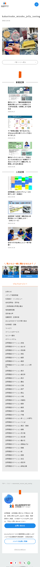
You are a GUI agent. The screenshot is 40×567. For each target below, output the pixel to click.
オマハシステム (11, 339)
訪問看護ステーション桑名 (15, 382)
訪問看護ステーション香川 (15, 371)
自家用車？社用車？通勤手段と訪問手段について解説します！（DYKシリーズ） (19, 218)
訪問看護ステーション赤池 (15, 343)
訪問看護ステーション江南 (15, 385)
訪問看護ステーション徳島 (15, 429)
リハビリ (9, 328)
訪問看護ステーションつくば (15, 422)
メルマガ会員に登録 (20, 541)
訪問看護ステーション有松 (15, 354)
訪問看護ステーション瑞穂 (15, 448)
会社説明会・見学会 (12, 302)
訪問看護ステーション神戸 (15, 389)
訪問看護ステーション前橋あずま (17, 444)
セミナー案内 (10, 335)
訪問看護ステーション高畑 (15, 411)
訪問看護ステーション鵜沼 (15, 361)
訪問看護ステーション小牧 (15, 396)
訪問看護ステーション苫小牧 (15, 433)
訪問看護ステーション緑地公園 (16, 466)
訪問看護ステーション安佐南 (15, 350)
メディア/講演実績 (12, 295)
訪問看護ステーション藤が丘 (15, 440)
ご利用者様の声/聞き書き (14, 306)
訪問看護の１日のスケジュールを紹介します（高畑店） (19, 193)
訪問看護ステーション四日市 (15, 462)
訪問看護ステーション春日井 (15, 374)
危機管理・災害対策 (12, 317)
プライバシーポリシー (20, 549)
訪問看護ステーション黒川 (15, 378)
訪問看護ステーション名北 (15, 459)
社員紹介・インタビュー (14, 299)
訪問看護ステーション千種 (15, 415)
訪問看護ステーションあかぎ (15, 346)
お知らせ (9, 291)
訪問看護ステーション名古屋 (15, 437)
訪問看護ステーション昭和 (15, 404)
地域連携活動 (10, 310)
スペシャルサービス (12, 332)
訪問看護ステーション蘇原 (15, 407)
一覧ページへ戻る (20, 62)
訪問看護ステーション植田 (15, 357)
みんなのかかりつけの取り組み (16, 321)
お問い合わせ (20, 526)
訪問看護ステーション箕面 (15, 455)
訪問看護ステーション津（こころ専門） (19, 418)
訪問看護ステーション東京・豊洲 (17, 426)
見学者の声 (9, 313)
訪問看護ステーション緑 (14, 451)
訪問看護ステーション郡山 (15, 393)
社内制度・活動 (11, 324)
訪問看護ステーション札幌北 (15, 400)
